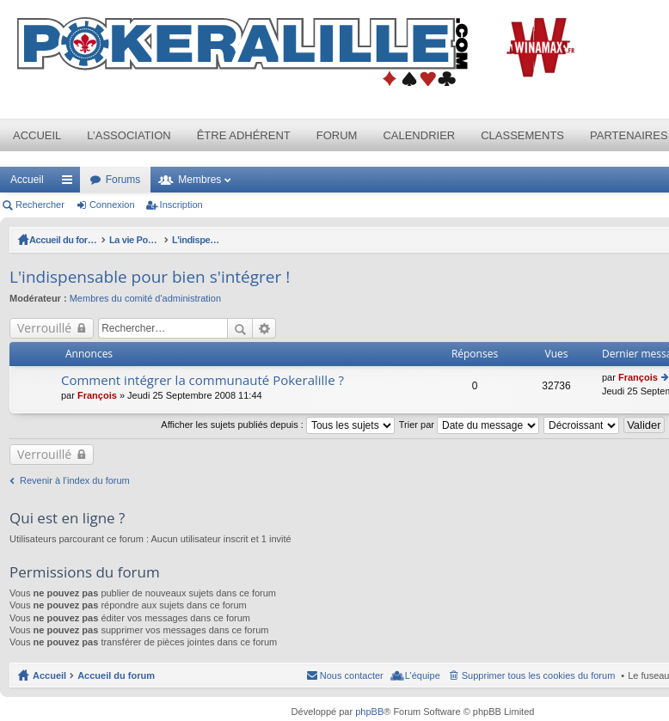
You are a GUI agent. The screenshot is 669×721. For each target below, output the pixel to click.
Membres (199, 180)
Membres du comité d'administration (145, 298)
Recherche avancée (264, 328)
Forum (337, 135)
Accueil (37, 135)
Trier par (469, 424)
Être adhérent (244, 135)
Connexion (112, 204)
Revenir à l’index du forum (75, 480)
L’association (128, 135)
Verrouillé (44, 328)
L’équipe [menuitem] (422, 675)
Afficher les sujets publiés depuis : (278, 424)
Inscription (181, 204)
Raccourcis (70, 183)
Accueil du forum (68, 240)
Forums (123, 180)
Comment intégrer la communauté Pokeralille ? (202, 380)
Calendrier (419, 135)
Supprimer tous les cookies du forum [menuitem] (539, 675)
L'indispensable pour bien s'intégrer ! (289, 240)
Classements (522, 135)
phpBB (369, 711)
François (97, 395)
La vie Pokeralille (156, 240)
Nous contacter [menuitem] (352, 675)
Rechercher (39, 204)
